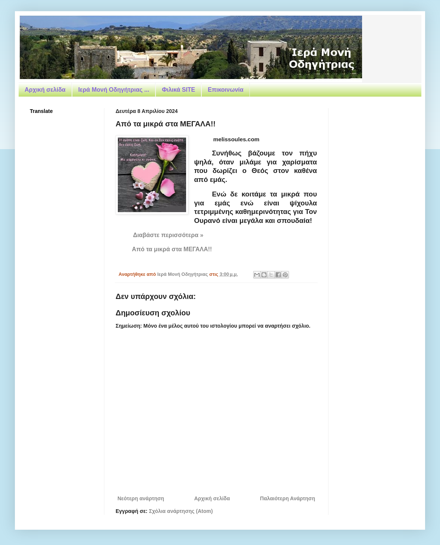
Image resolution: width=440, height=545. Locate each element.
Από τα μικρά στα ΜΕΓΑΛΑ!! (172, 249)
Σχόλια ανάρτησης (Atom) (181, 511)
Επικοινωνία (225, 89)
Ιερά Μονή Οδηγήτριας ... (113, 89)
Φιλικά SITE (178, 89)
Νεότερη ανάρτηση (140, 498)
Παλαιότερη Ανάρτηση (287, 498)
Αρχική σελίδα (45, 89)
